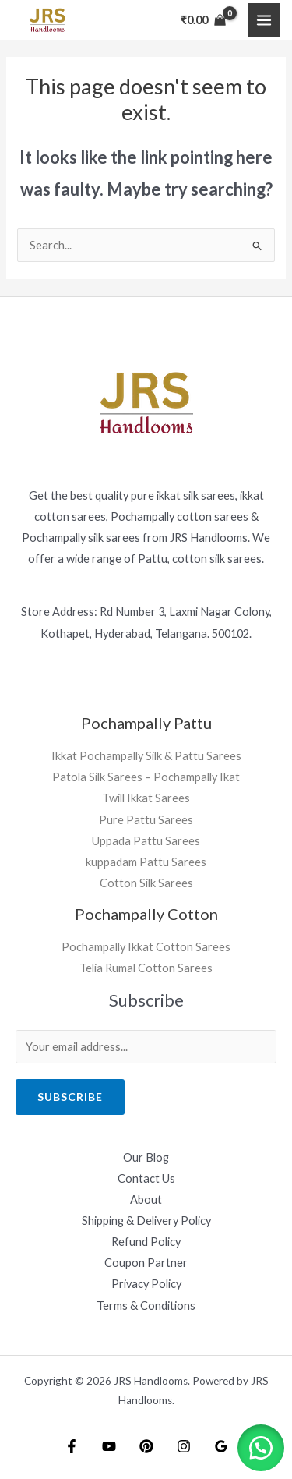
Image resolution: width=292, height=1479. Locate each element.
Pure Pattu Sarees (146, 819)
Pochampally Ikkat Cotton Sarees (146, 947)
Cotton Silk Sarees (146, 883)
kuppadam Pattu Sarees (146, 862)
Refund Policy (146, 1241)
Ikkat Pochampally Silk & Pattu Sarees (146, 755)
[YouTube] (109, 1446)
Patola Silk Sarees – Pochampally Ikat (146, 777)
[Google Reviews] (221, 1446)
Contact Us (146, 1178)
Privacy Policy (146, 1283)
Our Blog (146, 1157)
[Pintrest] (146, 1446)
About (146, 1199)
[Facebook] (72, 1446)
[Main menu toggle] (264, 19)
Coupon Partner (146, 1262)
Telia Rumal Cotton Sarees (146, 968)
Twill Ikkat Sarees (146, 798)
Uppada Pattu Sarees (146, 840)
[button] (260, 1447)
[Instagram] (184, 1446)
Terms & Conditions (146, 1305)
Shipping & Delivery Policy (146, 1220)
